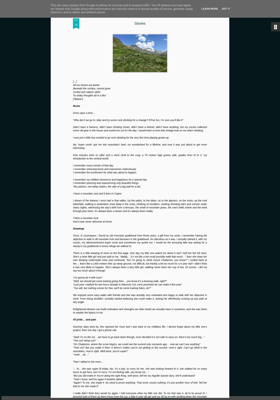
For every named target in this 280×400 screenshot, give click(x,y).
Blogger (156, 398)
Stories (140, 23)
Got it (226, 8)
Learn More (209, 8)
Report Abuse (167, 398)
